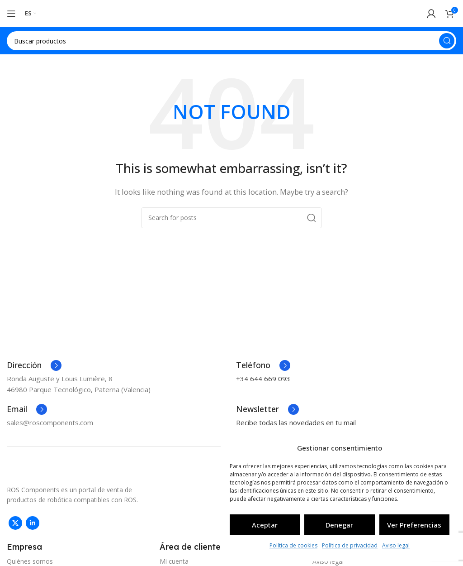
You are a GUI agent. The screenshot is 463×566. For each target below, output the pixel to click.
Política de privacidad (350, 545)
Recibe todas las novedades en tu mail (296, 422)
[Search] (231, 40)
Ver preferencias (414, 524)
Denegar (339, 524)
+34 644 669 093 (263, 378)
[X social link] (15, 523)
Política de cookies (293, 545)
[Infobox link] (34, 365)
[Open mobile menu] (11, 14)
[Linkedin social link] (32, 523)
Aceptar (265, 524)
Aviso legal (396, 545)
